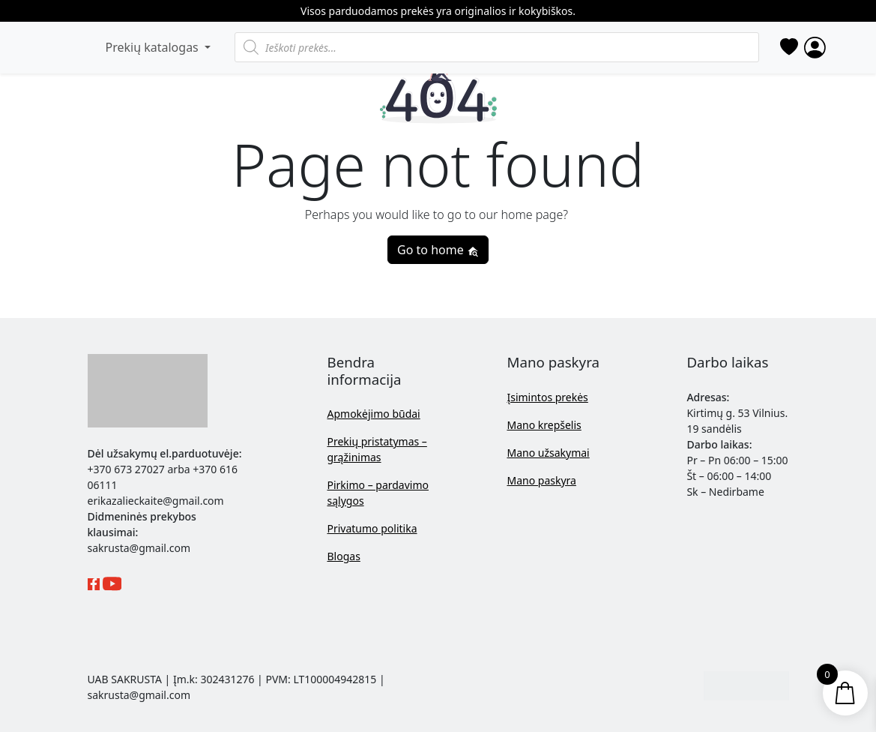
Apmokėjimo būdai (373, 413)
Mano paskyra (541, 480)
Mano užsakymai (548, 453)
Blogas (343, 556)
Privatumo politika (372, 528)
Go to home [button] (438, 250)
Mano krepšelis (544, 425)
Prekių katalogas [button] (154, 47)
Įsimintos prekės (547, 397)
